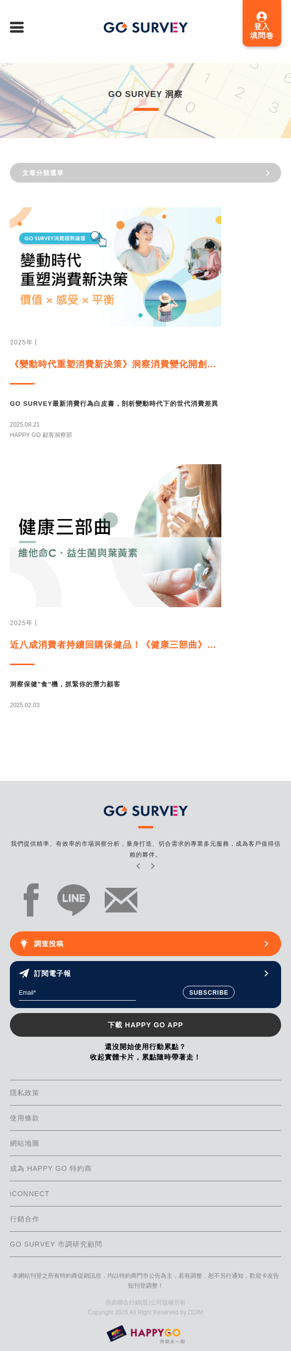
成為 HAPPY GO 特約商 (51, 1168)
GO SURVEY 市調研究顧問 (56, 1244)
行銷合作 (25, 1219)
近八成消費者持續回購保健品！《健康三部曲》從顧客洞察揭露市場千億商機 (115, 645)
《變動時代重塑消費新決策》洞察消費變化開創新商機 (115, 364)
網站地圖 (25, 1143)
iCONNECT (29, 1194)
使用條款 (25, 1118)
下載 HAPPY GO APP (145, 1025)
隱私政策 (25, 1093)
